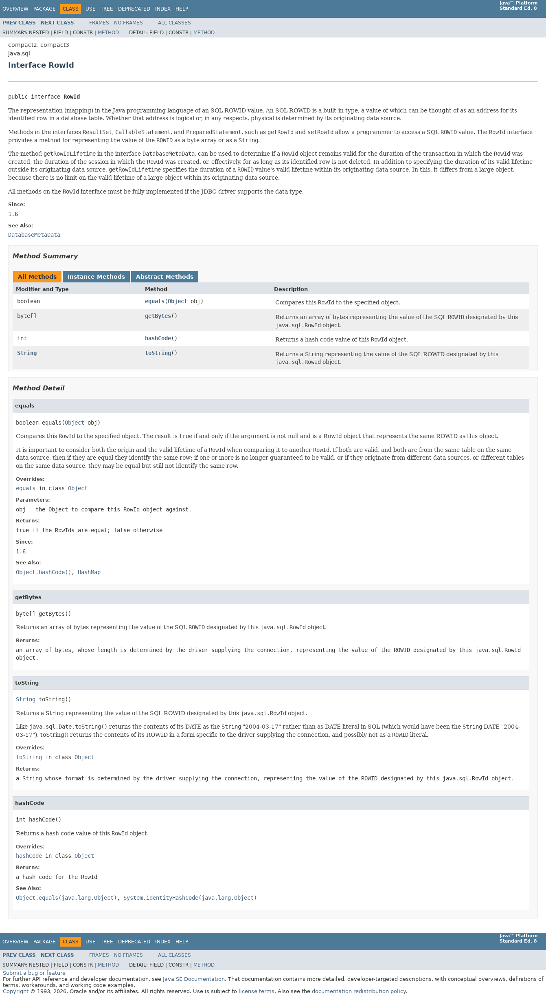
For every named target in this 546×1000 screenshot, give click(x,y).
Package (44, 9)
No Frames (128, 23)
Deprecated (134, 9)
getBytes (158, 316)
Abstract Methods (164, 276)
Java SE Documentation (194, 979)
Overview (15, 9)
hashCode (158, 338)
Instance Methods (96, 276)
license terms (256, 991)
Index (163, 9)
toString (158, 353)
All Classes (174, 23)
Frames (99, 23)
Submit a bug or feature (34, 973)
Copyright (16, 991)
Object (177, 301)
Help (181, 9)
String (27, 353)
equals (154, 301)
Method (108, 32)
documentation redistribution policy (359, 991)
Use (91, 9)
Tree (107, 9)
